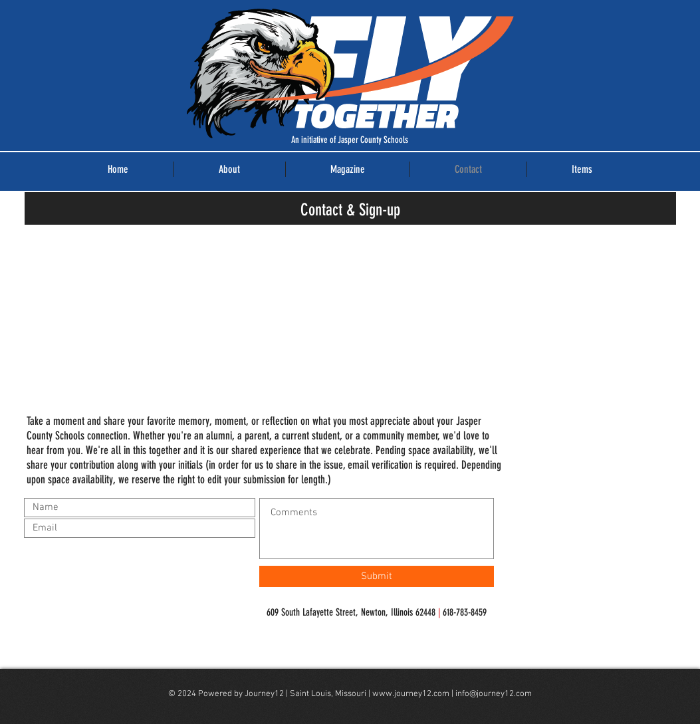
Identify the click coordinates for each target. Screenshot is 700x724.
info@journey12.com (493, 694)
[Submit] (376, 576)
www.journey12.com (410, 694)
